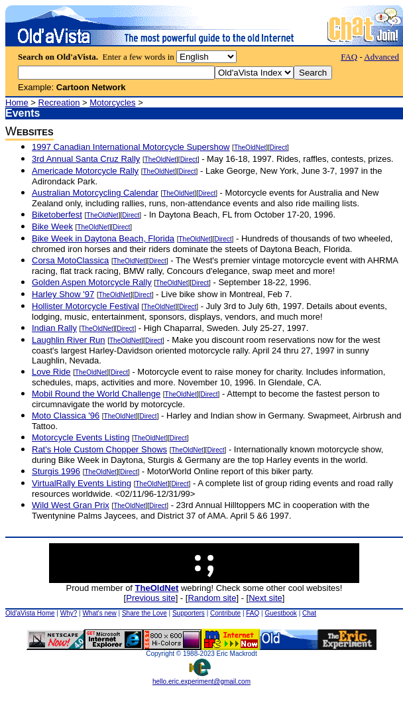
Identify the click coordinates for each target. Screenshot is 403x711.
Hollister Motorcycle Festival (85, 306)
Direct (278, 147)
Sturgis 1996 (56, 471)
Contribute (225, 613)
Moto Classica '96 (65, 415)
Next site (265, 598)
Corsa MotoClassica (70, 260)
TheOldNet (250, 147)
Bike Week (52, 226)
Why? (69, 613)
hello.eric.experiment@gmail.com (201, 678)
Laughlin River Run (68, 340)
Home (17, 102)
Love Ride (51, 372)
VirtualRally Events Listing (81, 483)
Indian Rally (54, 328)
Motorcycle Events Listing (80, 437)
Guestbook (280, 613)
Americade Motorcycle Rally (85, 171)
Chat (309, 613)
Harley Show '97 (63, 294)
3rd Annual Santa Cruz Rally (86, 159)
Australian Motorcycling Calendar (95, 193)
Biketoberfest (57, 215)
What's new (99, 613)
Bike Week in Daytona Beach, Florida (103, 238)
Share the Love (144, 613)
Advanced (381, 57)
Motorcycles (112, 102)
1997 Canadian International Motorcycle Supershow (130, 147)
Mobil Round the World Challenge (96, 394)
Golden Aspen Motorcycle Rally (92, 282)
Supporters (188, 613)
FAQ (349, 57)
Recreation (59, 102)
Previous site (150, 598)
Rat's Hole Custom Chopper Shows (99, 449)
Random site (212, 598)
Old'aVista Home (30, 613)
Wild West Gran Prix (70, 505)
